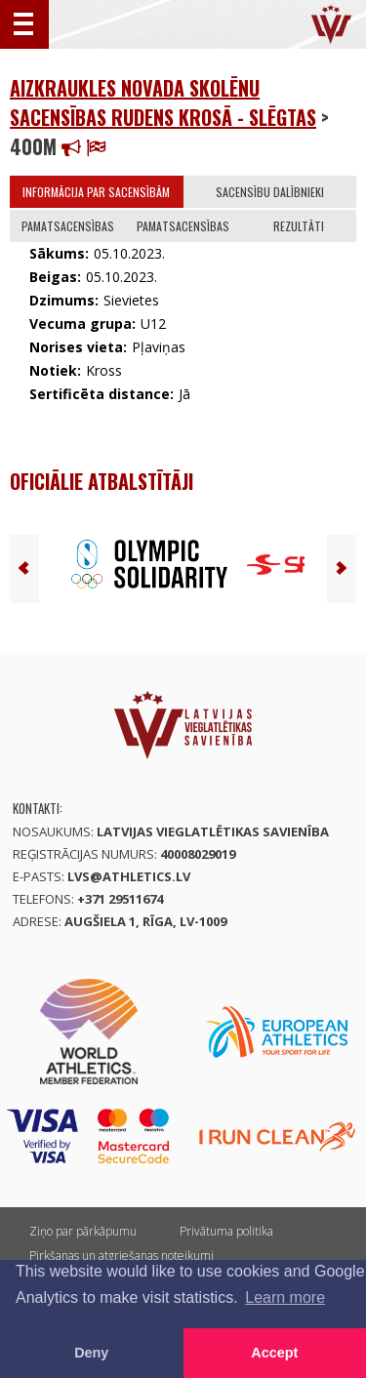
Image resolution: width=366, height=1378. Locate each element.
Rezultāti (298, 226)
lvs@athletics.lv (128, 876)
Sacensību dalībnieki (270, 191)
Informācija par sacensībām (96, 191)
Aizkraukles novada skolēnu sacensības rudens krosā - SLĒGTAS (163, 102)
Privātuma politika (226, 1231)
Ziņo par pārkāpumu (83, 1231)
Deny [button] (91, 1352)
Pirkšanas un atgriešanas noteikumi (121, 1255)
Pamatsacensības (67, 226)
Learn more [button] (285, 1297)
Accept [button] (274, 1352)
